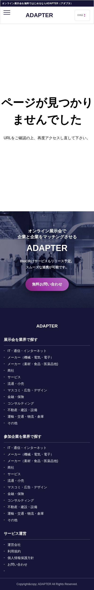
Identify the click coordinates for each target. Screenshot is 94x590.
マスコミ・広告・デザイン (27, 390)
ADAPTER (39, 15)
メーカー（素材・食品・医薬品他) (33, 364)
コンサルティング (21, 403)
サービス (14, 377)
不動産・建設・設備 (22, 410)
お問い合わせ (17, 564)
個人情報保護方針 (21, 558)
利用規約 (14, 551)
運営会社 (14, 545)
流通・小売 (16, 384)
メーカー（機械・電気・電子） (31, 357)
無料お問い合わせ (47, 284)
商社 (11, 370)
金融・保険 (16, 397)
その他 (12, 423)
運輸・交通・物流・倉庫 (26, 416)
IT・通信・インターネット (27, 351)
